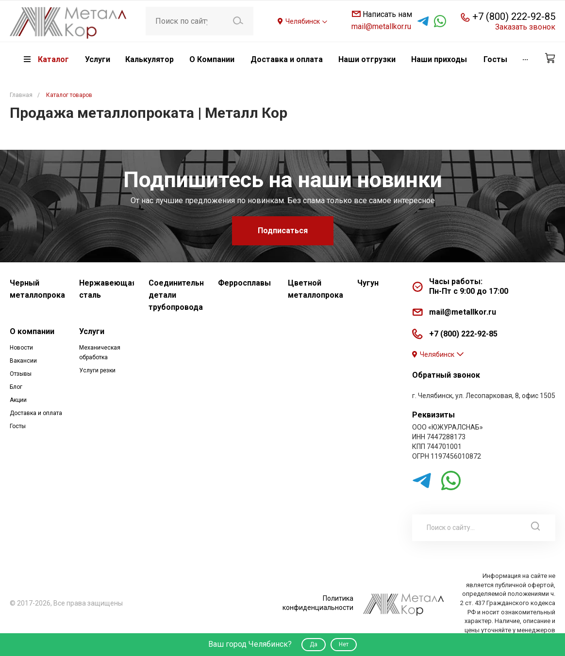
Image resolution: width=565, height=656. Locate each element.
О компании (32, 331)
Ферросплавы (244, 283)
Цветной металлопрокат (315, 289)
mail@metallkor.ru (381, 26)
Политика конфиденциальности (317, 602)
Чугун (368, 283)
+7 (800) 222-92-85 (513, 16)
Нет (344, 644)
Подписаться (283, 230)
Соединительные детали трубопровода (176, 295)
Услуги (91, 331)
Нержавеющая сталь (106, 289)
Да (313, 644)
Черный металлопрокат (37, 289)
